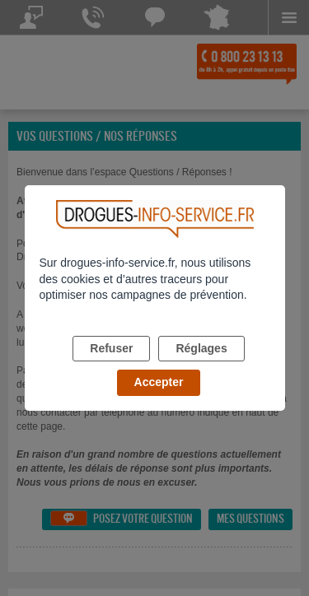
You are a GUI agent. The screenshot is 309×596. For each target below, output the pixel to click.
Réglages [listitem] (201, 348)
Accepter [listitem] (159, 382)
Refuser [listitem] (111, 348)
